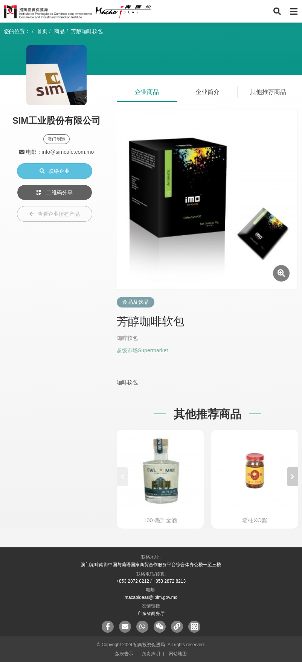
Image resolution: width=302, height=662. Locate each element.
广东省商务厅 (151, 613)
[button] (292, 476)
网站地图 (178, 653)
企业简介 (207, 92)
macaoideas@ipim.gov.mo (151, 597)
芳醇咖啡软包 (87, 31)
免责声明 (151, 653)
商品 (59, 31)
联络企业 (55, 171)
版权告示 (124, 653)
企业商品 (147, 92)
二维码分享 (55, 192)
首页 (42, 31)
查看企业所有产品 (54, 214)
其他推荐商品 (268, 92)
